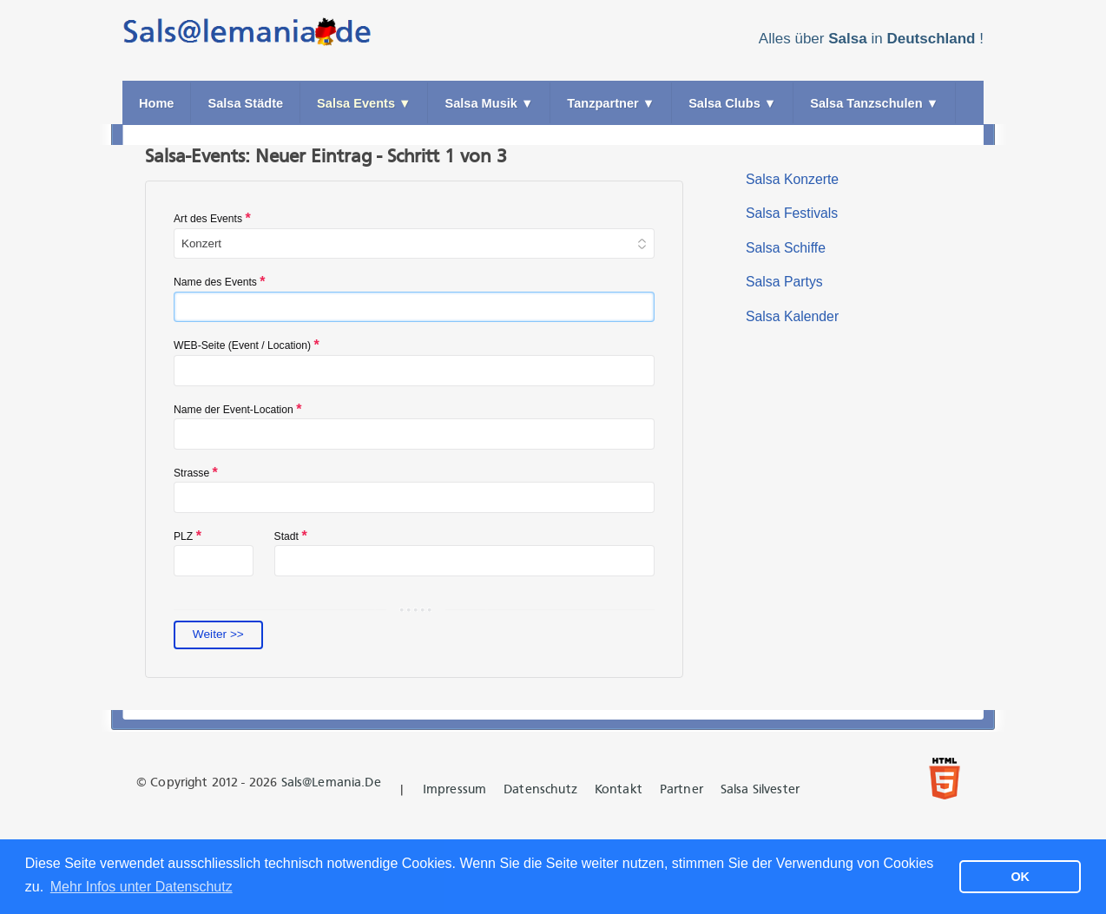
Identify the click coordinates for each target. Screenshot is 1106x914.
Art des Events (212, 218)
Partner (681, 789)
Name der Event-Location (237, 409)
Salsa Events (364, 103)
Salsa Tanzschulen (874, 103)
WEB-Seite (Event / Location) (246, 345)
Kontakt (618, 789)
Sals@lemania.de (331, 782)
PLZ (187, 536)
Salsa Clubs (732, 103)
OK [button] (1020, 877)
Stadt (290, 536)
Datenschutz (540, 789)
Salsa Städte (245, 103)
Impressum (454, 789)
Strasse (196, 472)
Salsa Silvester (760, 789)
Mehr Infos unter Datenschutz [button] (141, 886)
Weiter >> (218, 634)
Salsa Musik (488, 103)
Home (156, 103)
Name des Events (220, 281)
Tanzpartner (611, 103)
